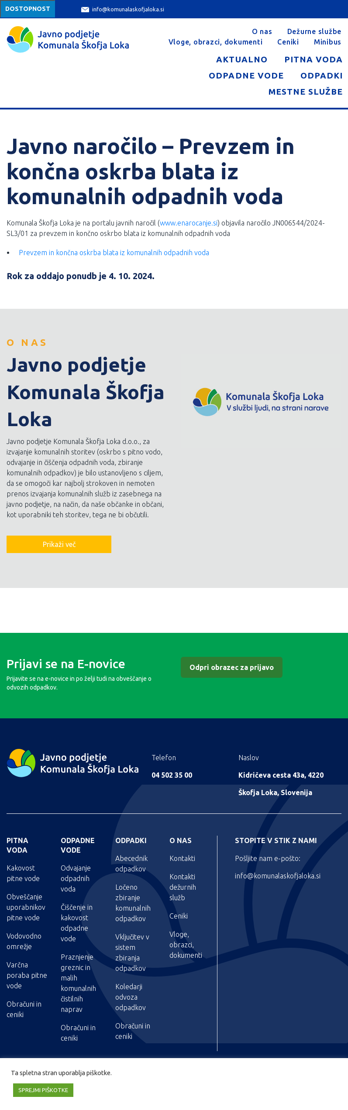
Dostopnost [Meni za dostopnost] (27, 8)
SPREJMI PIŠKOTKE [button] (43, 1090)
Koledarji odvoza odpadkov (130, 997)
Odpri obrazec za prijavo (232, 667)
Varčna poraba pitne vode (27, 975)
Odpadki (321, 75)
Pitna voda (313, 59)
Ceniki (288, 42)
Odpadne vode (246, 75)
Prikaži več (59, 544)
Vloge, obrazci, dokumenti (216, 42)
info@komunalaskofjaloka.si (122, 9)
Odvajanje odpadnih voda (76, 878)
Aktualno (241, 59)
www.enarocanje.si (188, 223)
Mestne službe (306, 91)
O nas (262, 31)
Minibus (327, 42)
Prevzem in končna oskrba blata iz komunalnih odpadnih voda (114, 252)
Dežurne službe (314, 31)
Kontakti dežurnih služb (182, 887)
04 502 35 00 (172, 775)
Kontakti (182, 858)
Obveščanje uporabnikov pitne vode (26, 907)
